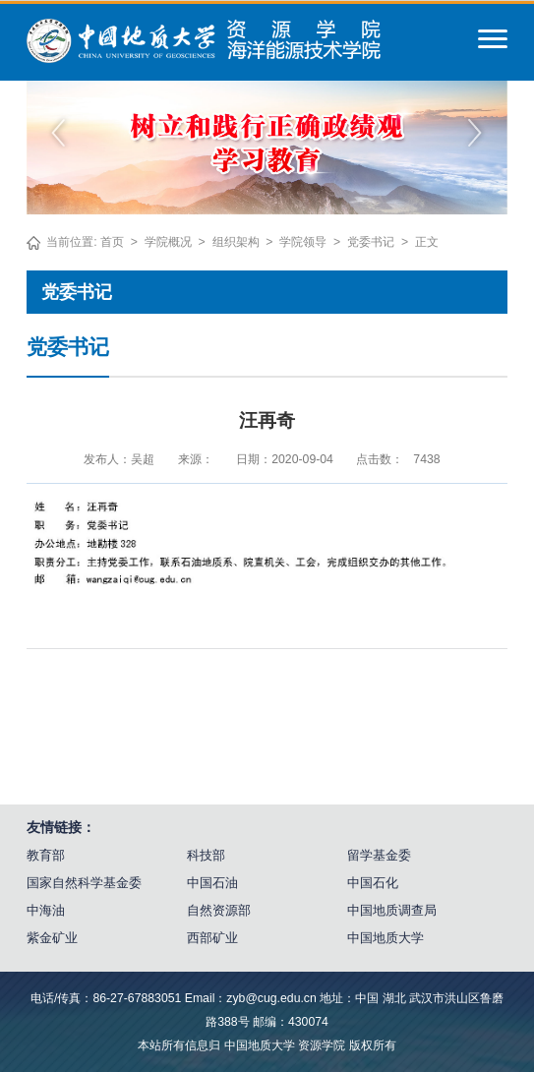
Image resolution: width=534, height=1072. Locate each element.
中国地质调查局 (392, 910)
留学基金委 (379, 855)
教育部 (46, 855)
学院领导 (302, 242)
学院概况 (168, 242)
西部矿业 (212, 937)
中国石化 (372, 882)
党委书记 (370, 242)
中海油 (46, 910)
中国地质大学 (385, 937)
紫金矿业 (52, 937)
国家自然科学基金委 (84, 882)
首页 (112, 242)
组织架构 (236, 242)
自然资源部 (219, 910)
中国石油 (212, 882)
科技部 (206, 855)
